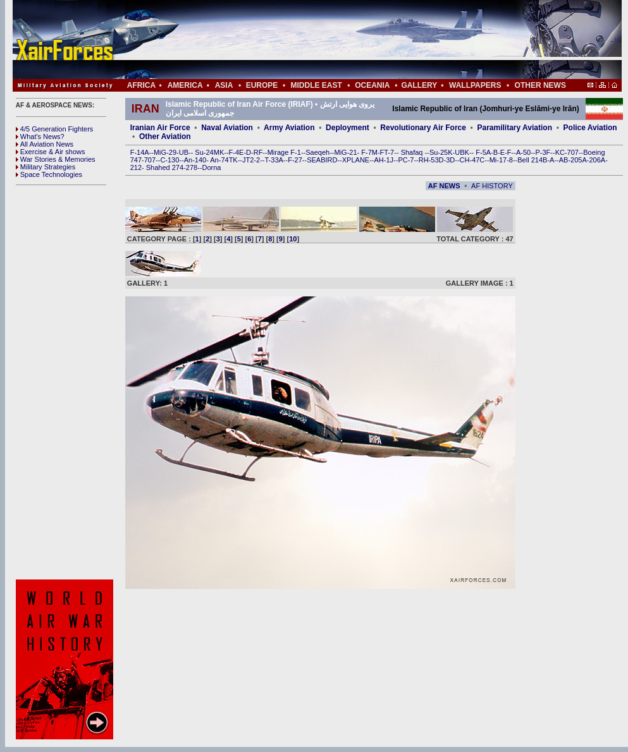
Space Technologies (49, 174)
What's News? (40, 136)
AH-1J (384, 160)
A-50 (523, 152)
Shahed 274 (164, 167)
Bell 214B (532, 160)
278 (191, 167)
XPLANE (355, 160)
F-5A (483, 152)
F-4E (236, 152)
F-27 (295, 160)
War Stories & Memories (55, 159)
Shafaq (413, 152)
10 (293, 239)
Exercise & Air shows (50, 151)
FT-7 (387, 152)
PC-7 (406, 160)
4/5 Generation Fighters (55, 129)
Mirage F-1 (284, 152)
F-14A (139, 152)
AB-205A (573, 160)
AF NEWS (444, 186)
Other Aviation (165, 136)
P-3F (542, 152)
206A (597, 160)
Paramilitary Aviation (515, 127)
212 (136, 167)
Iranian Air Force (160, 127)
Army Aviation (289, 127)
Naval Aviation (227, 127)
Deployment (347, 127)
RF (258, 152)
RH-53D (431, 160)
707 (150, 160)
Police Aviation (590, 127)
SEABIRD (322, 160)
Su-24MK (209, 152)
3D (450, 160)
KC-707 (567, 152)
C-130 (169, 160)
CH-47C (472, 160)
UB (183, 152)
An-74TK (223, 160)
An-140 (195, 160)
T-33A (273, 160)
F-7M (369, 152)
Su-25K (441, 152)
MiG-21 (345, 152)
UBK (462, 152)
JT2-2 (251, 160)
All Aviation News (44, 144)
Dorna (211, 167)
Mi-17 (498, 160)
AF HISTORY (492, 186)
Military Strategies (45, 167)
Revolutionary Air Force (423, 127)
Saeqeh (317, 152)
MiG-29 (165, 152)
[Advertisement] (355, 39)
